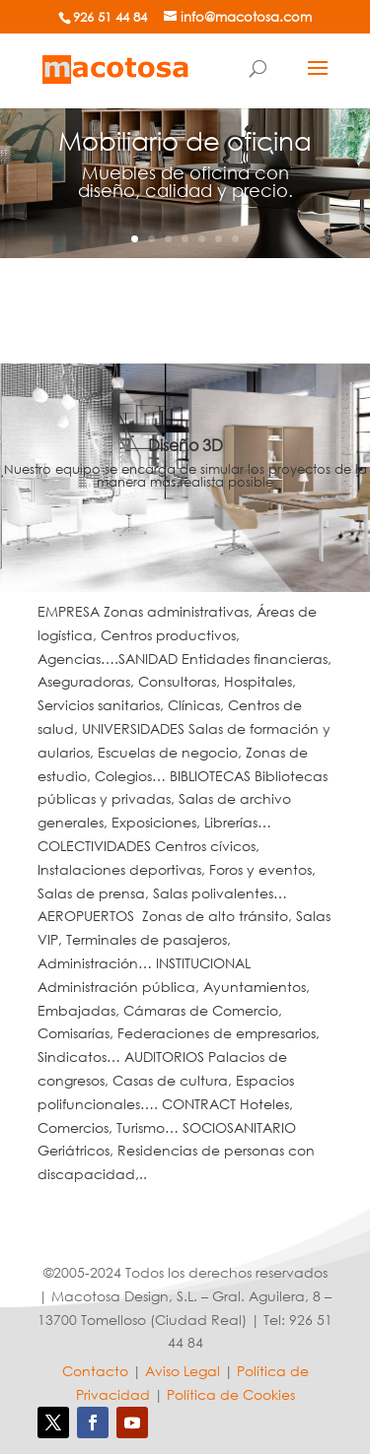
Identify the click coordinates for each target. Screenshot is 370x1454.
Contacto (95, 1370)
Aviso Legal (182, 1370)
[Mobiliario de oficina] (115, 67)
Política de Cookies (231, 1394)
